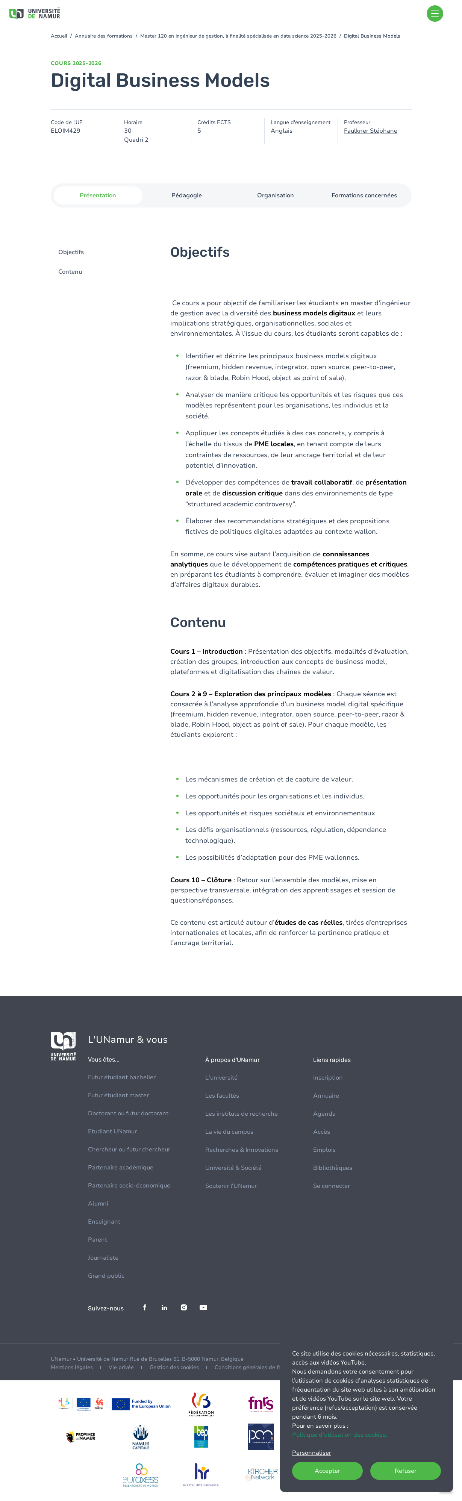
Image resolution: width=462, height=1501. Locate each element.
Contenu (70, 272)
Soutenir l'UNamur (231, 1186)
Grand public (106, 1276)
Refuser (406, 1471)
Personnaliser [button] (311, 1453)
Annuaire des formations (104, 36)
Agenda (324, 1114)
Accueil (59, 36)
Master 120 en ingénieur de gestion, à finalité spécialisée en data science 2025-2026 (238, 36)
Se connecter (331, 1186)
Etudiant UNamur (112, 1131)
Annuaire (326, 1096)
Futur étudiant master (118, 1095)
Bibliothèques (332, 1168)
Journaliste (103, 1258)
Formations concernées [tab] (364, 195)
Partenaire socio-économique (129, 1185)
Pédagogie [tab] (186, 195)
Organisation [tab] (275, 195)
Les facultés (222, 1096)
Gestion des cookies (174, 1367)
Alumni (98, 1204)
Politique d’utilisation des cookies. (339, 1435)
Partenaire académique (120, 1167)
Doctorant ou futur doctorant (128, 1113)
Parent (97, 1240)
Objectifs (71, 252)
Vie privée (121, 1367)
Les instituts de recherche (241, 1114)
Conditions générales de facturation (259, 1367)
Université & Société (233, 1168)
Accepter (327, 1471)
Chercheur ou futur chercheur (129, 1149)
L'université (221, 1078)
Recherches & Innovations (241, 1150)
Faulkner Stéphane (370, 131)
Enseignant (104, 1222)
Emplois (324, 1150)
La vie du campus (229, 1132)
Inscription (328, 1078)
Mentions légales (72, 1367)
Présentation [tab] (98, 195)
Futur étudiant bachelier (122, 1077)
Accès (321, 1132)
